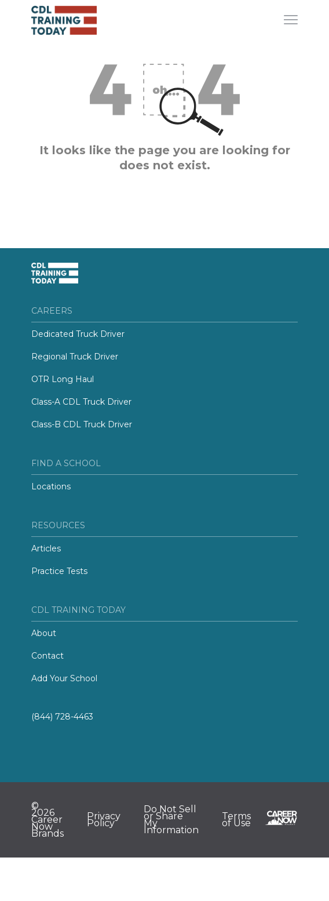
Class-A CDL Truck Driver (81, 402)
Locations (51, 486)
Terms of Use (236, 820)
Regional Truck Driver (74, 356)
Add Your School (64, 678)
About (43, 633)
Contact (47, 656)
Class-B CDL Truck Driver (81, 424)
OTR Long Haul (62, 379)
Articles (46, 548)
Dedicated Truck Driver (78, 334)
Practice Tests (59, 571)
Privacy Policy (103, 820)
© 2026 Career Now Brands (47, 819)
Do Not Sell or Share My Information (171, 820)
